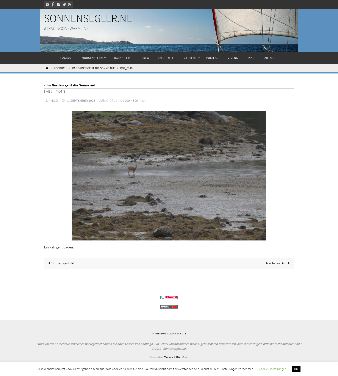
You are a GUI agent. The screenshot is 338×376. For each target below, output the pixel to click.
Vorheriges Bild (60, 263)
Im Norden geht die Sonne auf (93, 68)
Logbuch (60, 68)
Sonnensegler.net (91, 18)
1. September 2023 (81, 100)
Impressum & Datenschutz (169, 333)
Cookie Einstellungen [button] (272, 369)
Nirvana (168, 357)
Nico (54, 100)
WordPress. (182, 357)
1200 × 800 (130, 100)
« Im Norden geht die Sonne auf (69, 85)
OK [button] (296, 369)
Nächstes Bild (279, 263)
